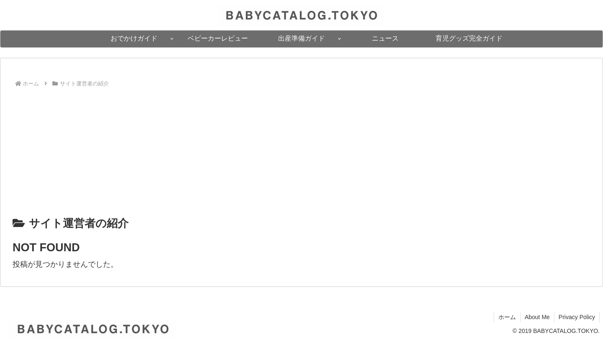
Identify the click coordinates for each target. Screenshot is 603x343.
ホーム (507, 317)
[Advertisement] (301, 151)
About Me (537, 317)
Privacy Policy (577, 317)
